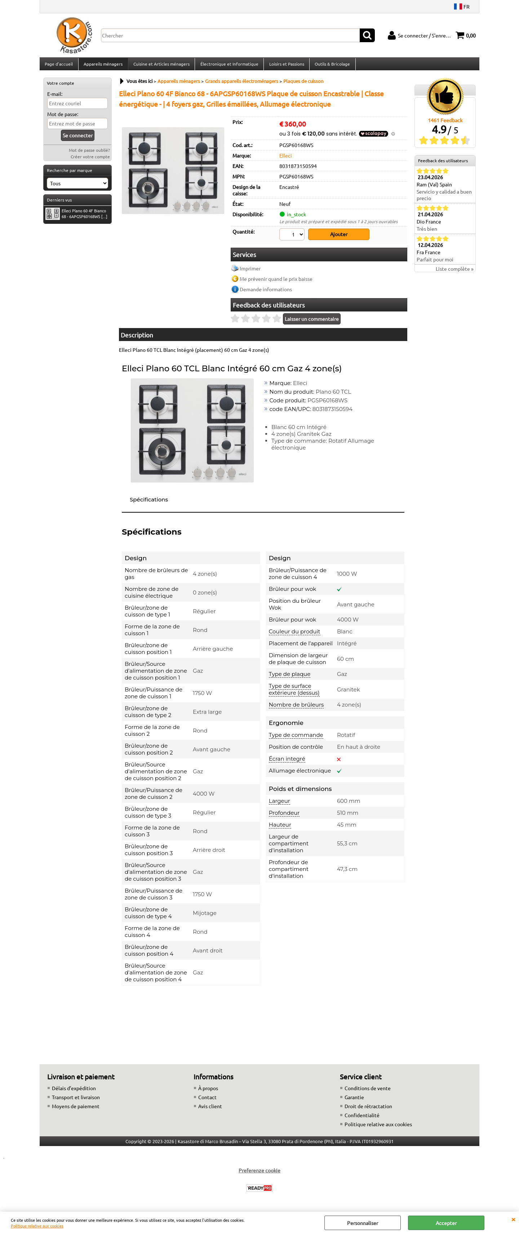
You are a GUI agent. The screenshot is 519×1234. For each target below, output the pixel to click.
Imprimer (250, 271)
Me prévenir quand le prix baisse (276, 281)
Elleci (285, 159)
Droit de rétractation (368, 1109)
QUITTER (513, 1218)
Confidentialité (362, 1118)
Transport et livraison (76, 1100)
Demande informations (266, 292)
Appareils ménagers (102, 66)
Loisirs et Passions (285, 66)
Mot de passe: (62, 118)
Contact (207, 1100)
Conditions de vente (368, 1091)
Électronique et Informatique (228, 66)
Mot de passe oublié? (89, 154)
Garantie (354, 1100)
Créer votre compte (90, 161)
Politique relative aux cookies (37, 1226)
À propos (208, 1091)
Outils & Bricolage (331, 66)
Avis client (210, 1109)
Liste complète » (455, 273)
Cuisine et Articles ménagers (161, 66)
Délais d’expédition (74, 1091)
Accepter (446, 1223)
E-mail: (54, 98)
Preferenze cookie (259, 1173)
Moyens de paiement (75, 1109)
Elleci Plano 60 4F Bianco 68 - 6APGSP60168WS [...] (76, 218)
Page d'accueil (59, 66)
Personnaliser (362, 1223)
